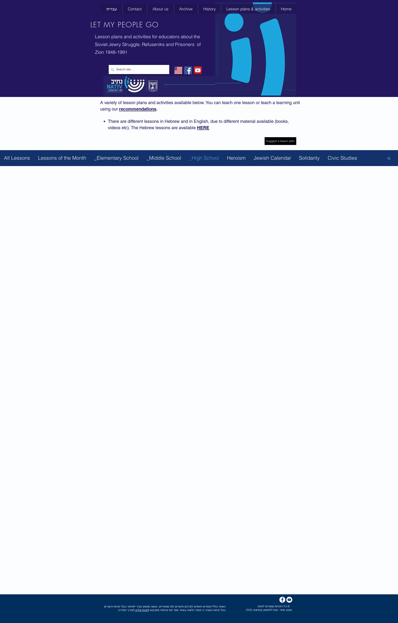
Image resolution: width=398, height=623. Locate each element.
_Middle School (164, 158)
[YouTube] (198, 70)
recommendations (137, 108)
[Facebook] (188, 70)
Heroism (236, 158)
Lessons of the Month (62, 158)
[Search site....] (138, 69)
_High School (204, 158)
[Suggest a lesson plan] (280, 141)
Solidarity (309, 158)
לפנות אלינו (142, 610)
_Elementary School (116, 158)
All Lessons (17, 158)
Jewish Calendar (272, 158)
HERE (203, 127)
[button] (209, 9)
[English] (178, 70)
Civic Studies (342, 158)
